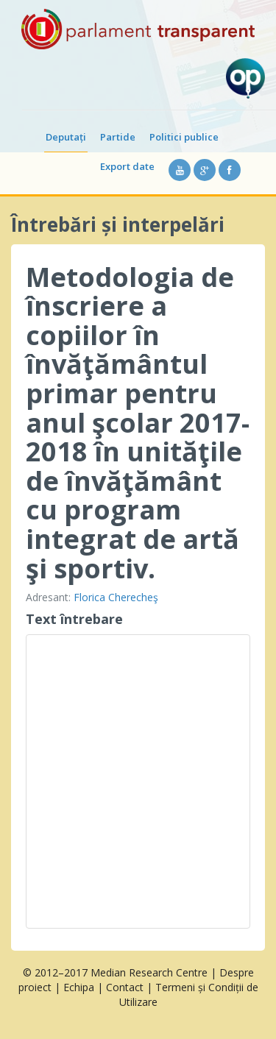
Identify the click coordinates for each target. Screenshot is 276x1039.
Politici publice (184, 136)
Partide (117, 136)
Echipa (78, 987)
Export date (127, 166)
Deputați (66, 136)
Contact (125, 987)
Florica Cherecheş (116, 597)
